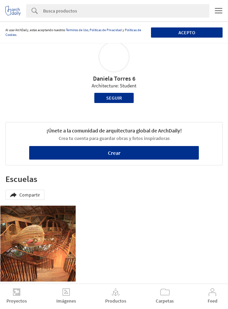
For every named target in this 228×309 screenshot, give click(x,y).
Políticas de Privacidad (106, 30)
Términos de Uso (77, 30)
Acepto (186, 32)
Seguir (114, 98)
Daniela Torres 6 (114, 78)
